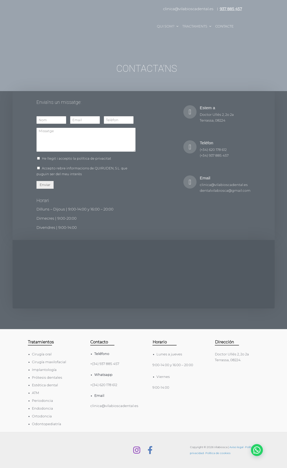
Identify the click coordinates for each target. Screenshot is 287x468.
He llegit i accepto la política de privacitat (76, 158)
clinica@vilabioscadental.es (188, 9)
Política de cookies (217, 453)
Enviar (45, 185)
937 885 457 (231, 9)
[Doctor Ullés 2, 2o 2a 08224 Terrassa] (143, 274)
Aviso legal (236, 447)
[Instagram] (137, 450)
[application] (176, 26)
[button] (257, 450)
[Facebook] (150, 450)
